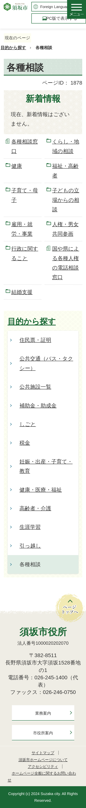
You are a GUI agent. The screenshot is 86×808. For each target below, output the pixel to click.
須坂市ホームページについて (43, 760)
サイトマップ (43, 753)
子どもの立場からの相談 (65, 200)
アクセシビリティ (43, 766)
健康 (16, 166)
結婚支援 (22, 292)
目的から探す (13, 47)
